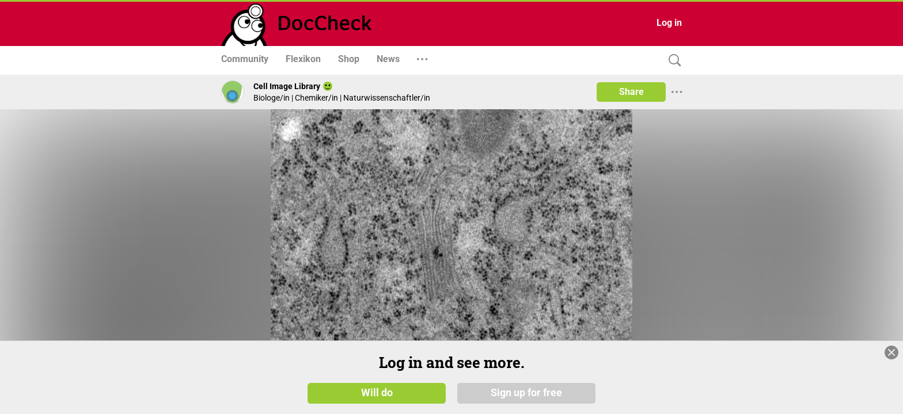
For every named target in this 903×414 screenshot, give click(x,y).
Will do (377, 392)
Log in (669, 22)
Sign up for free (526, 392)
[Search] (672, 60)
